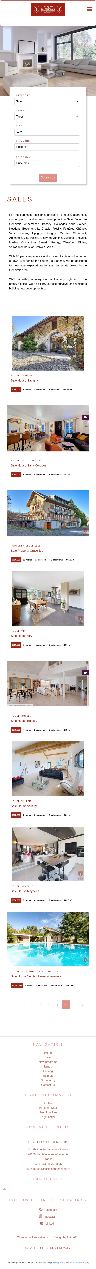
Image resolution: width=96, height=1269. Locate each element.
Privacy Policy (59, 1262)
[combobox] (47, 101)
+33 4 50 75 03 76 (50, 1164)
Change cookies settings (32, 1237)
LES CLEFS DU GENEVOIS (48, 1142)
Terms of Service (76, 1262)
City (19, 126)
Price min (23, 141)
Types (20, 111)
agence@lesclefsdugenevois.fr (50, 1168)
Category (23, 95)
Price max (23, 157)
